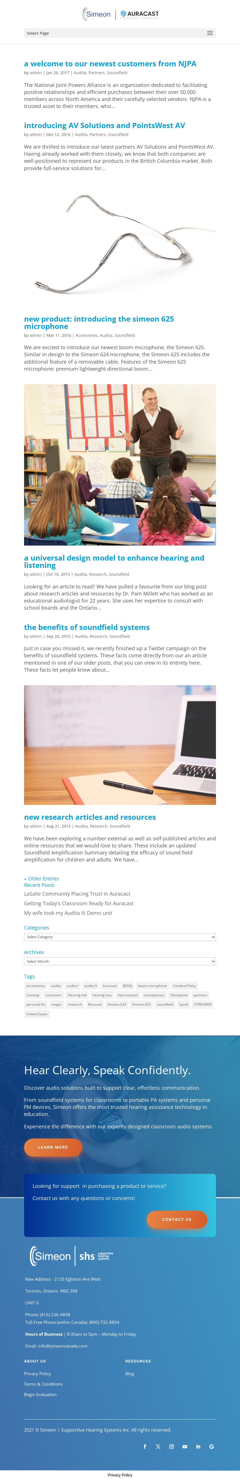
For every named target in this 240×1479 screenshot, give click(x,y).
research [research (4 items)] (75, 1004)
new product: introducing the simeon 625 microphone (99, 322)
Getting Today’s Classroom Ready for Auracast (79, 903)
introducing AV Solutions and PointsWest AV (104, 125)
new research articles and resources (90, 817)
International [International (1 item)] (128, 995)
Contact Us (177, 1219)
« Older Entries (41, 878)
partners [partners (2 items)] (200, 995)
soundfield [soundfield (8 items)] (165, 1004)
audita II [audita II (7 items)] (90, 985)
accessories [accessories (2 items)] (35, 985)
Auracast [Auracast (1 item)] (110, 985)
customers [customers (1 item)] (53, 995)
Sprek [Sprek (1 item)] (183, 1004)
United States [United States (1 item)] (37, 1014)
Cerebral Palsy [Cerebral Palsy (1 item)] (184, 985)
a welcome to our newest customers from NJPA (110, 63)
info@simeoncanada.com (62, 1346)
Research (98, 574)
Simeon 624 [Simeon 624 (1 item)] (117, 1004)
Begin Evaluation (40, 1394)
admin (36, 72)
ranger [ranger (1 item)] (56, 1004)
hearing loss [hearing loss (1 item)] (102, 995)
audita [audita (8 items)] (56, 985)
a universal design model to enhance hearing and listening (114, 561)
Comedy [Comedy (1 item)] (32, 995)
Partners (97, 72)
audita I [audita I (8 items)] (72, 985)
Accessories (87, 335)
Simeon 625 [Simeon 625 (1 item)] (141, 1004)
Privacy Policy (37, 1373)
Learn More (53, 1147)
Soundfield (117, 72)
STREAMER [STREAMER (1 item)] (202, 1004)
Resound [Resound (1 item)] (95, 1004)
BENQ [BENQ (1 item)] (127, 985)
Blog (129, 1373)
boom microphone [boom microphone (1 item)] (152, 985)
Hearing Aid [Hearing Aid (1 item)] (77, 995)
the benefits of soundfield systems (87, 627)
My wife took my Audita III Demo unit (68, 912)
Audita (80, 72)
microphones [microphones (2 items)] (154, 995)
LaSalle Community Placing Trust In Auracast (77, 893)
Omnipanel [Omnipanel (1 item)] (179, 995)
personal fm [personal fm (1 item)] (35, 1004)
